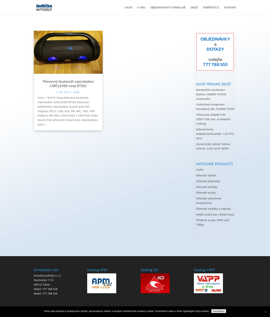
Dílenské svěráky (207, 187)
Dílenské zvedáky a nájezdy (213, 208)
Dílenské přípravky (208, 181)
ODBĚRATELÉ (211, 7)
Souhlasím (219, 311)
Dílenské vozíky (206, 192)
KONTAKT (230, 7)
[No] (265, 312)
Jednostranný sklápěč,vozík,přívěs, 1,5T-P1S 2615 (215, 134)
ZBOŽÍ (194, 7)
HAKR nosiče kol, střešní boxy (215, 214)
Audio (76, 92)
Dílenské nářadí (206, 175)
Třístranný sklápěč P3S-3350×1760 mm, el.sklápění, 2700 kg (213, 119)
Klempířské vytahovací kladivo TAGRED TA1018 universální (211, 94)
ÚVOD (128, 7)
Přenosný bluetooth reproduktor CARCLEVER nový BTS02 (68, 83)
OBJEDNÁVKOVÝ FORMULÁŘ (167, 7)
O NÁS (141, 7)
